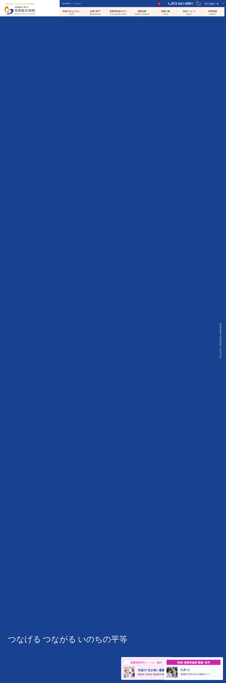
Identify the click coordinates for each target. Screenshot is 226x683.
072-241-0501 (180, 3)
